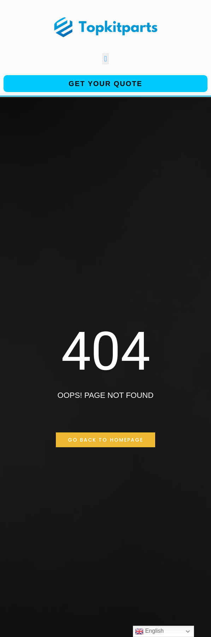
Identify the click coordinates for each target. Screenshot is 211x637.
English (149, 631)
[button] (105, 59)
